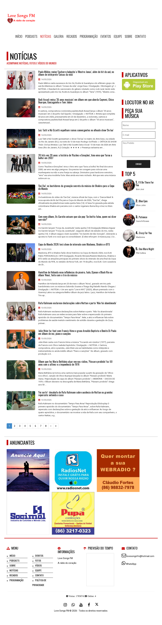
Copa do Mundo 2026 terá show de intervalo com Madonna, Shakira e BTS (74, 244)
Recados (71, 36)
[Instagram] (65, 604)
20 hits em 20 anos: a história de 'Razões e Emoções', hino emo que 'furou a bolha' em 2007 (75, 157)
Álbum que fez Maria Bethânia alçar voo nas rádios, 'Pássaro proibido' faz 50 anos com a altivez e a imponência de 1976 (75, 363)
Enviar (138, 164)
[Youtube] (81, 604)
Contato (140, 36)
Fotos (38, 560)
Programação (89, 36)
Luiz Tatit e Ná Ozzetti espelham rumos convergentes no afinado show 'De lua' (75, 130)
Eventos (105, 36)
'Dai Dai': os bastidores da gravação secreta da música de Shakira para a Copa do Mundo (76, 187)
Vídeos (38, 565)
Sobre (128, 36)
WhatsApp (131, 564)
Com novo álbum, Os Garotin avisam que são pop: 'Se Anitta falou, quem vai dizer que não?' (77, 218)
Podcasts (31, 36)
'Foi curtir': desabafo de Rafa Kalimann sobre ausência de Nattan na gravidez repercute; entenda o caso (75, 394)
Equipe (118, 36)
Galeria (59, 36)
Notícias (45, 36)
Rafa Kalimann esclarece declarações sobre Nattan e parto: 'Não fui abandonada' (77, 303)
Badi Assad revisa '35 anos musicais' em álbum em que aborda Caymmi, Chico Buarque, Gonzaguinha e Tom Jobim (76, 101)
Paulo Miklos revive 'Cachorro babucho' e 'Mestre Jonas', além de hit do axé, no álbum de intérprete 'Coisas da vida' (76, 73)
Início (18, 36)
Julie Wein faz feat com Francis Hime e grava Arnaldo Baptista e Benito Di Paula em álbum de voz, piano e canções (77, 332)
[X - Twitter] (96, 604)
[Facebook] (89, 604)
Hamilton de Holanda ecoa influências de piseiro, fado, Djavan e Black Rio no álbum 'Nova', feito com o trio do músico (75, 274)
